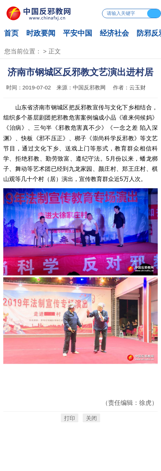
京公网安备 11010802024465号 (80, 462)
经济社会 (114, 33)
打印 (69, 418)
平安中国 (77, 33)
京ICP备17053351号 (80, 452)
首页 (11, 33)
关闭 (91, 418)
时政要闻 (40, 33)
